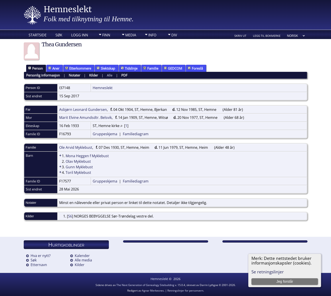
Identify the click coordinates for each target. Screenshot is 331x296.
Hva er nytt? (41, 255)
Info (152, 35)
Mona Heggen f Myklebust (87, 155)
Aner (53, 68)
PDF (124, 75)
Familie (150, 68)
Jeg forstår (284, 281)
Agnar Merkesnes (153, 290)
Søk (58, 35)
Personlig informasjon (43, 75)
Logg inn (79, 35)
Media (130, 35)
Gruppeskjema (105, 133)
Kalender (82, 255)
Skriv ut (240, 36)
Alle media (83, 260)
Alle (109, 75)
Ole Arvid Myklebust (75, 147)
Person (35, 68)
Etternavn (39, 264)
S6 (70, 216)
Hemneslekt (68, 9)
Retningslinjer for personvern (185, 290)
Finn (106, 35)
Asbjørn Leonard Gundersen (83, 109)
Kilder (93, 75)
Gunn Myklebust (79, 167)
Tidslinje (129, 68)
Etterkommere (78, 68)
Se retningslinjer (267, 271)
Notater (74, 75)
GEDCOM (173, 68)
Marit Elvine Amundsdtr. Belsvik (85, 117)
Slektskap (106, 68)
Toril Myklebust (78, 172)
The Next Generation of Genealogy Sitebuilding (145, 285)
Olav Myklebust (78, 161)
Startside (38, 35)
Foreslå (195, 68)
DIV (174, 35)
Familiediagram (136, 133)
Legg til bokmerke (266, 36)
